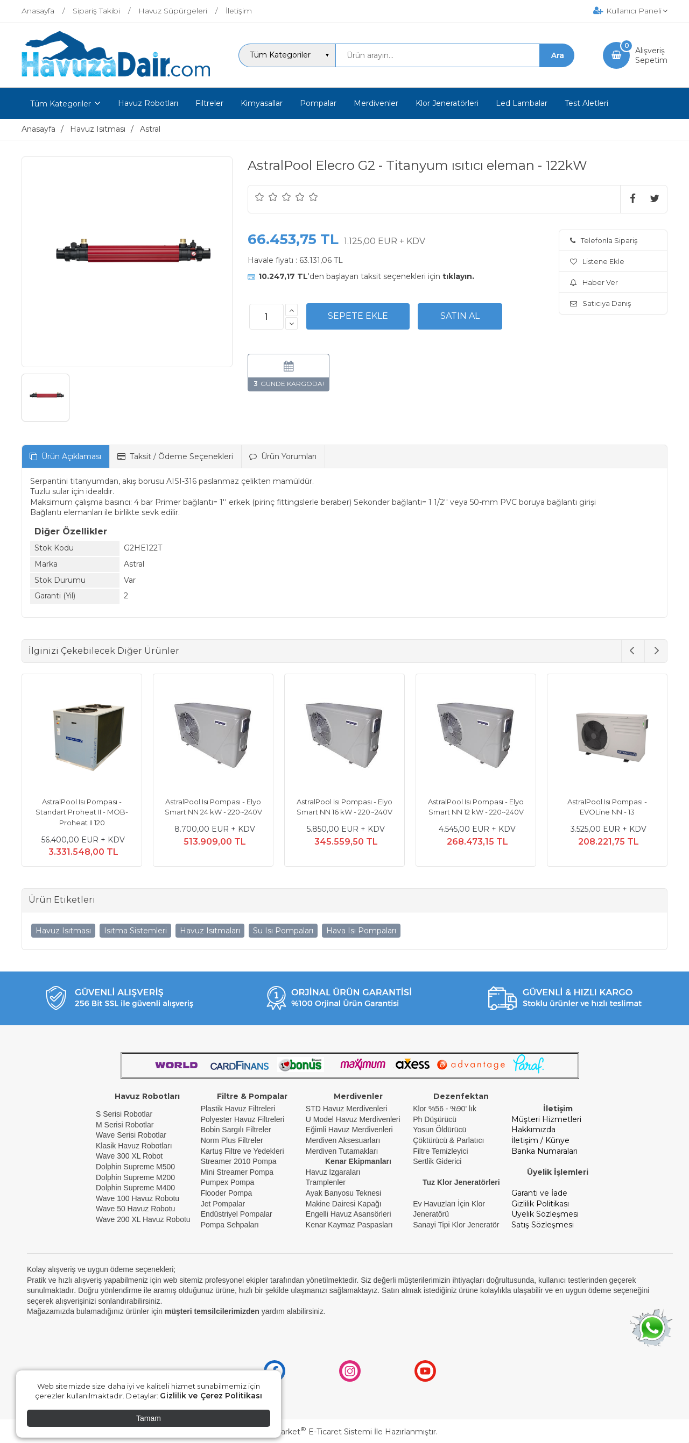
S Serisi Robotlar (124, 1114)
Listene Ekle (597, 261)
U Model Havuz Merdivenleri (353, 1119)
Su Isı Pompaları (283, 930)
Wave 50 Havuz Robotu (136, 1208)
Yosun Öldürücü (439, 1129)
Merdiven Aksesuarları (343, 1140)
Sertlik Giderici (437, 1161)
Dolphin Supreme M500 (135, 1166)
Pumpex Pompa (228, 1182)
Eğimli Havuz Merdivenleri (349, 1129)
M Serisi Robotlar (124, 1124)
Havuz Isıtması (63, 930)
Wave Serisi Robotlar (131, 1135)
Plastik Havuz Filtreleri (238, 1108)
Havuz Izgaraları (333, 1172)
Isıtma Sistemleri (135, 930)
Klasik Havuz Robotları (134, 1145)
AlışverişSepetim (651, 55)
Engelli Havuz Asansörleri (348, 1214)
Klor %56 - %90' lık (444, 1108)
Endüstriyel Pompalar (236, 1214)
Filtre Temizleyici (440, 1151)
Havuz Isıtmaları (210, 930)
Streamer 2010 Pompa (239, 1161)
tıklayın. (458, 276)
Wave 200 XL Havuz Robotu (144, 1219)
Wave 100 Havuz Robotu (138, 1198)
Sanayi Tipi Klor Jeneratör (456, 1224)
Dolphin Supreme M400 (135, 1187)
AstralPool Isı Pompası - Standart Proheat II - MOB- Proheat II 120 (82, 812)
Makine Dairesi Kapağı (344, 1203)
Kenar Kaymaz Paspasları (349, 1224)
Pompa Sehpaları (230, 1224)
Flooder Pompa (226, 1193)
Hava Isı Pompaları (361, 930)
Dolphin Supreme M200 (136, 1177)
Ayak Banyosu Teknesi (343, 1193)
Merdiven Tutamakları (342, 1151)
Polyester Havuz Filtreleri (243, 1119)
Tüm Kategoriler (60, 104)
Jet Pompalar (223, 1203)
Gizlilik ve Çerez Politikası (211, 1396)
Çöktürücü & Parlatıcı (448, 1140)
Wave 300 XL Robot (129, 1156)
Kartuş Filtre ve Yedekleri (242, 1151)
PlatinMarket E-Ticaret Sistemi (312, 1432)
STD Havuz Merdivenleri (347, 1108)
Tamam (148, 1418)
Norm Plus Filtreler (232, 1140)
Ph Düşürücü (434, 1119)
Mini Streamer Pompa (237, 1172)
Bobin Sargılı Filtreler (236, 1129)
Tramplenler (326, 1182)
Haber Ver (594, 282)
